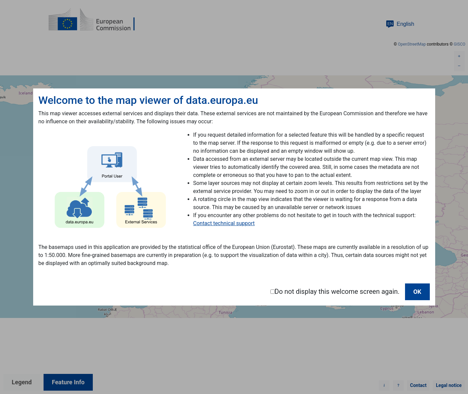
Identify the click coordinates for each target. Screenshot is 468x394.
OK (417, 291)
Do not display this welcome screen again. (337, 291)
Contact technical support (224, 223)
